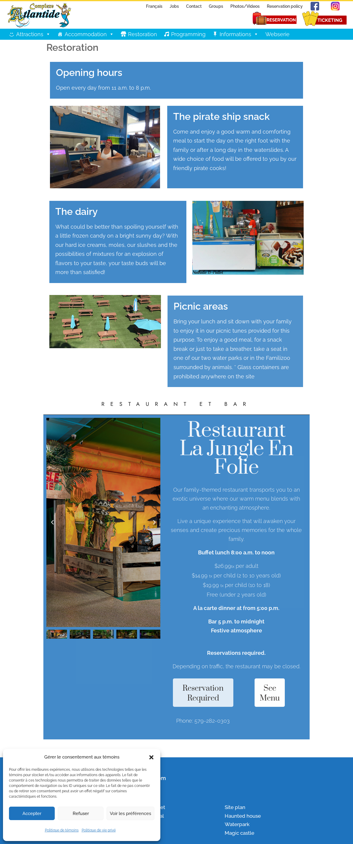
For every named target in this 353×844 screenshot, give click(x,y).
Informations (239, 34)
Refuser (81, 813)
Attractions (33, 34)
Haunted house (243, 816)
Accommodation (89, 34)
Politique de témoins (62, 830)
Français (154, 6)
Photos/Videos (245, 6)
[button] (151, 757)
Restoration (142, 34)
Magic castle (239, 833)
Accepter (31, 813)
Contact (194, 6)
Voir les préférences (130, 813)
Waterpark (237, 824)
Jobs (174, 6)
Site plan (235, 807)
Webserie (277, 34)
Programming (188, 34)
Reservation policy (285, 6)
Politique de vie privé (99, 830)
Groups (216, 6)
